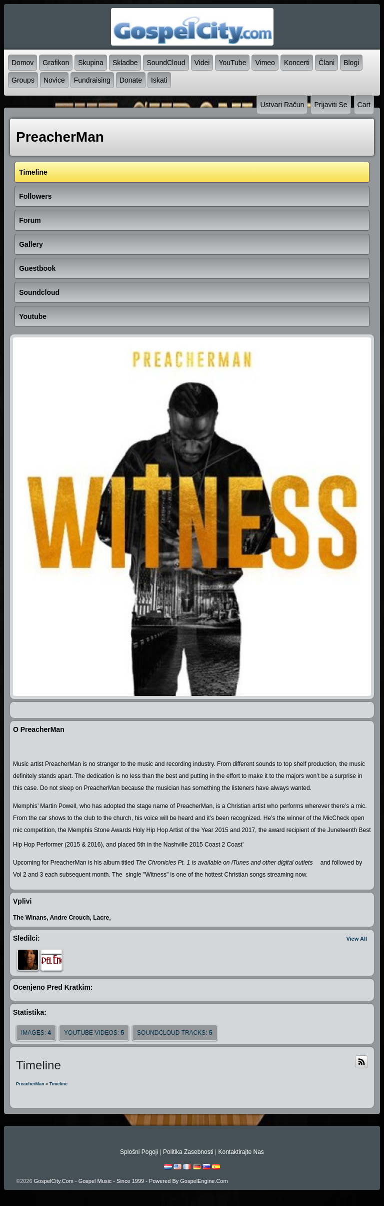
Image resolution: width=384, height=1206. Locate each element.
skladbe (125, 63)
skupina (91, 63)
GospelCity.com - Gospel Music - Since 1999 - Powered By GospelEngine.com (131, 1181)
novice (54, 80)
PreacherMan (30, 1083)
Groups (23, 80)
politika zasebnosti (188, 1151)
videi (202, 63)
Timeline (59, 1083)
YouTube (232, 63)
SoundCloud (165, 63)
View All (356, 939)
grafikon (55, 63)
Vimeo (264, 63)
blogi (351, 63)
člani (326, 63)
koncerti (297, 63)
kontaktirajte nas (241, 1151)
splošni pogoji (139, 1151)
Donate (131, 80)
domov (23, 63)
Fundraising (92, 80)
